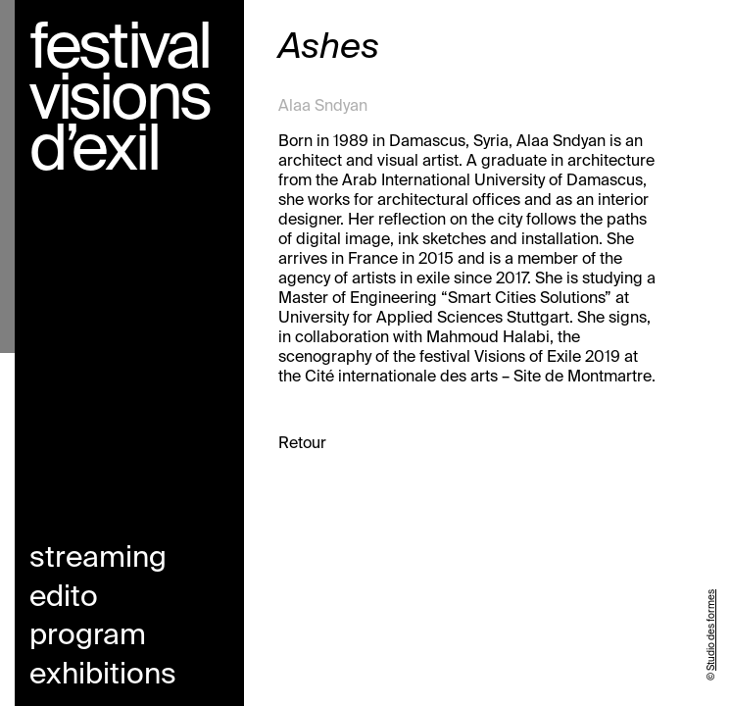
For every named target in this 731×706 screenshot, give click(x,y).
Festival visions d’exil (119, 101)
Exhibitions (102, 675)
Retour (302, 444)
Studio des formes (711, 630)
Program (87, 636)
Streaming (98, 559)
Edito (63, 598)
